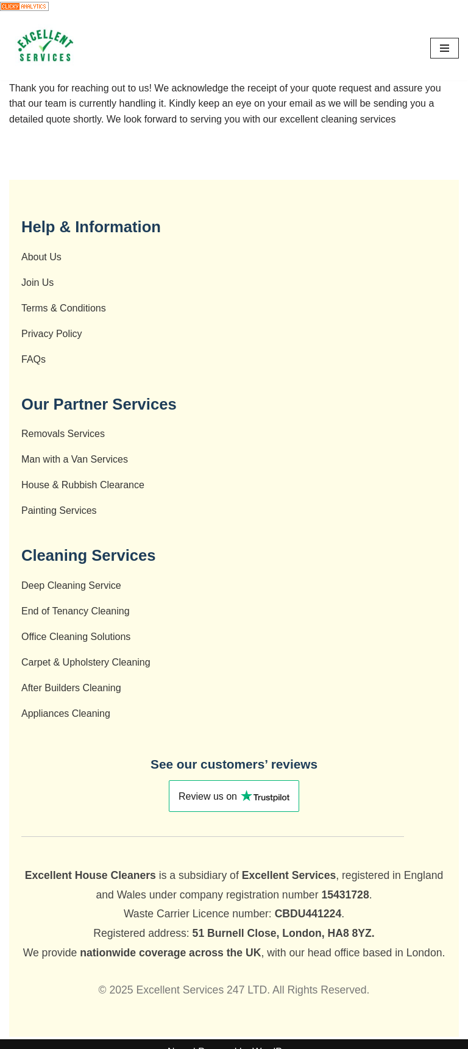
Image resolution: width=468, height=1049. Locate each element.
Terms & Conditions (63, 308)
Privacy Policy (51, 334)
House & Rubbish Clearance (82, 485)
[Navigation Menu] (444, 48)
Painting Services (59, 510)
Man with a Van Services (74, 459)
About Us (41, 257)
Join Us (37, 282)
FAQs (33, 359)
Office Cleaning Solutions (75, 636)
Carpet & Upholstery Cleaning (86, 662)
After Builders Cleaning (71, 688)
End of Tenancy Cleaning (75, 611)
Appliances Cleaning (65, 713)
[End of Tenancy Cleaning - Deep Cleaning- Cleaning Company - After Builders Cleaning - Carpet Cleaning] (45, 48)
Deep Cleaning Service (71, 585)
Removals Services (63, 433)
